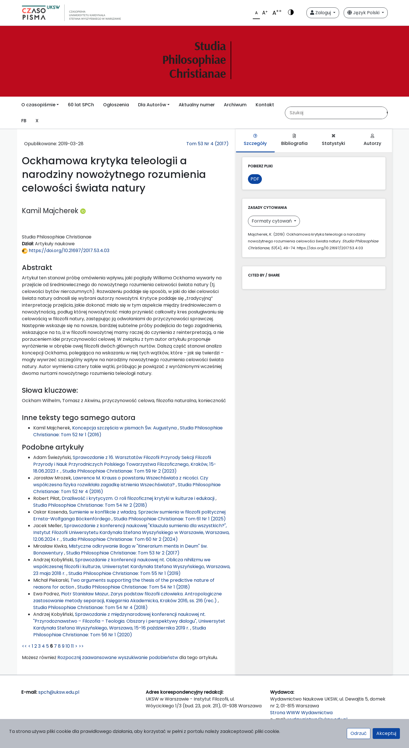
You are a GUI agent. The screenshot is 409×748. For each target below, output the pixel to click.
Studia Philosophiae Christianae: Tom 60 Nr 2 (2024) (120, 539)
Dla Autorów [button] (152, 104)
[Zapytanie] (334, 113)
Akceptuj (386, 733)
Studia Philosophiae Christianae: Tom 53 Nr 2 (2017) (123, 553)
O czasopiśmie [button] (38, 104)
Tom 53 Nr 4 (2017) (207, 143)
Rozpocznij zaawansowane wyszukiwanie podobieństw (117, 657)
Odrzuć (358, 733)
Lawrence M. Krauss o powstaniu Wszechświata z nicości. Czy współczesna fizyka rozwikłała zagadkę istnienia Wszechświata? (120, 481)
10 (68, 646)
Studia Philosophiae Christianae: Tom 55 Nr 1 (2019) (124, 573)
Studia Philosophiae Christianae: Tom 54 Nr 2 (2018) (90, 505)
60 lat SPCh (81, 104)
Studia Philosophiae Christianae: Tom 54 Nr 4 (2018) (90, 607)
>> (81, 646)
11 (72, 646)
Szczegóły (255, 140)
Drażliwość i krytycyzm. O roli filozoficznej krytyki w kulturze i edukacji (139, 498)
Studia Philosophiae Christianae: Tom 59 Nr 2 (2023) (119, 471)
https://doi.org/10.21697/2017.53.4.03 (65, 250)
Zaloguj (321, 12)
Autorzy (372, 140)
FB (23, 120)
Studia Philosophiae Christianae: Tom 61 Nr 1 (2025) (170, 519)
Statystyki (333, 140)
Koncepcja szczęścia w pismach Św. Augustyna (125, 428)
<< (24, 646)
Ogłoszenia (116, 104)
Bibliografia (294, 140)
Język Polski (364, 12)
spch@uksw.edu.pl (58, 692)
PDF (255, 179)
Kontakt (265, 104)
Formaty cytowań (272, 221)
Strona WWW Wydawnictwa (301, 712)
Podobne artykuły (53, 447)
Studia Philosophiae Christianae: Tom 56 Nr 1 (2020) (119, 631)
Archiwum (235, 104)
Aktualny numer (197, 104)
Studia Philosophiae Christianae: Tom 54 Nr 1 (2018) (133, 587)
